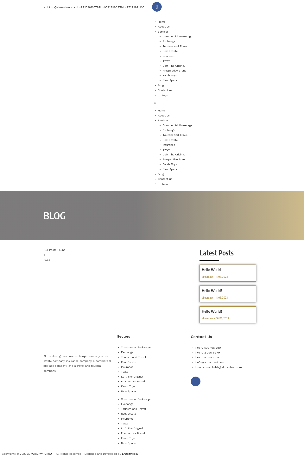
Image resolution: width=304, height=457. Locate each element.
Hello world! (212, 311)
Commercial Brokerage (177, 36)
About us (164, 26)
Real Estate (170, 51)
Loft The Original (174, 65)
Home (162, 21)
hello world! (212, 290)
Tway (166, 60)
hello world (211, 269)
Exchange (169, 41)
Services (163, 31)
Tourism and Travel (175, 46)
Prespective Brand (175, 70)
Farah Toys (170, 75)
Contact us (165, 90)
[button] (207, 102)
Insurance (169, 56)
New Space (170, 80)
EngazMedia (130, 453)
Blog (161, 85)
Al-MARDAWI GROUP (40, 453)
